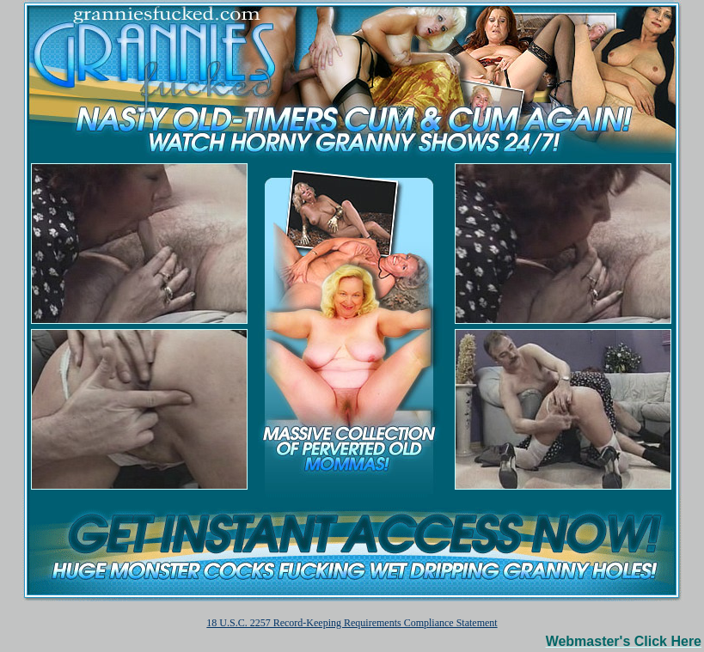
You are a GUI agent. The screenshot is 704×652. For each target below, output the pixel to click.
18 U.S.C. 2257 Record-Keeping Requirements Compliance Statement (351, 623)
